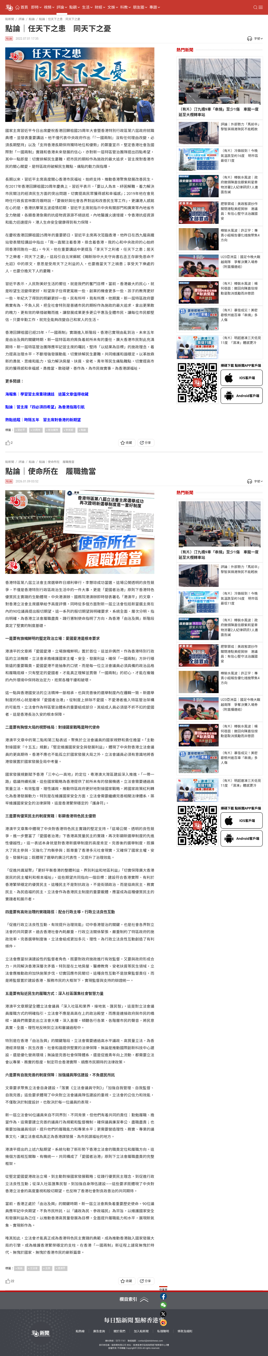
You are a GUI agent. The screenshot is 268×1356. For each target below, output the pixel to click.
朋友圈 (138, 7)
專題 (153, 7)
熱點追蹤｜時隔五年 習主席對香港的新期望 (43, 420)
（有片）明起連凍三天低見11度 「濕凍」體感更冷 (241, 340)
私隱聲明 (163, 1331)
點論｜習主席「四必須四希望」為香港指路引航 (45, 407)
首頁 (24, 7)
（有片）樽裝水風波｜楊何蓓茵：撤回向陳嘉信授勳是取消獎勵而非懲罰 (239, 288)
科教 (124, 7)
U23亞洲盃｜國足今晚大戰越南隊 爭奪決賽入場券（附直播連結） (240, 262)
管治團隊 (53, 429)
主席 (47, 1268)
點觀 (73, 7)
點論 (9, 38)
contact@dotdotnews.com (150, 1341)
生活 (85, 7)
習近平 (21, 429)
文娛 (111, 7)
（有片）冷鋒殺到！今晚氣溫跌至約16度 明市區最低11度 (239, 155)
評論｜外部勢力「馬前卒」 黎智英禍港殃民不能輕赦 (241, 126)
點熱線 (80, 1331)
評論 (60, 7)
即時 (35, 7)
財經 (98, 7)
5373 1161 (120, 1341)
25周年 (37, 429)
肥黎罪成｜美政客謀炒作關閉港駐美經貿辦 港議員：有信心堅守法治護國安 (239, 211)
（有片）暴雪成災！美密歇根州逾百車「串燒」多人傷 (239, 315)
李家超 (69, 429)
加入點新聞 (141, 1331)
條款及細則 (185, 1331)
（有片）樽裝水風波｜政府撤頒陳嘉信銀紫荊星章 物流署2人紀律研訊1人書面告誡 (241, 184)
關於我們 (119, 1331)
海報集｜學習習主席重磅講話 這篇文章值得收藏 (46, 394)
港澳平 (61, 1268)
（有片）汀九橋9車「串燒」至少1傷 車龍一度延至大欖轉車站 (219, 112)
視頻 (47, 7)
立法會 (34, 1268)
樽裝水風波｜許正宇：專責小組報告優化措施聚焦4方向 (240, 235)
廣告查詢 (99, 1331)
